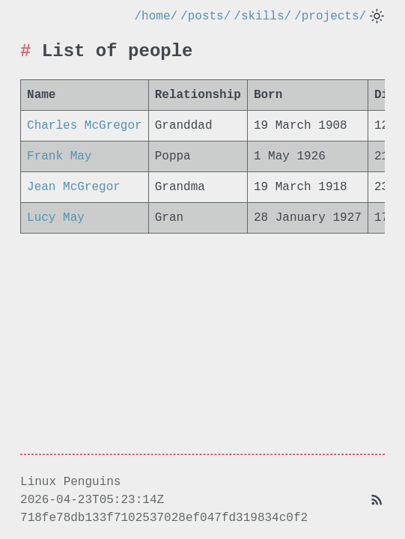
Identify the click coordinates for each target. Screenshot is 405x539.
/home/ (156, 16)
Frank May (59, 157)
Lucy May (56, 218)
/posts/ (205, 16)
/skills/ (262, 16)
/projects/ (330, 16)
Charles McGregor (84, 126)
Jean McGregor (74, 188)
